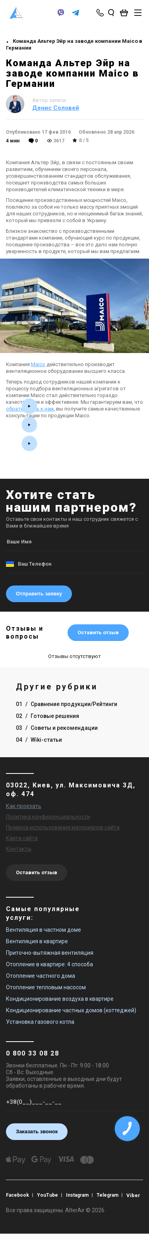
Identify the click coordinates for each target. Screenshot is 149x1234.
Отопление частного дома (40, 976)
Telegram (107, 1195)
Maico (38, 364)
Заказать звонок (37, 1131)
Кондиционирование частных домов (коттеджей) (71, 1010)
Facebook (17, 1195)
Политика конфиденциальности (48, 817)
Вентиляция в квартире (37, 941)
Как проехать (23, 806)
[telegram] (75, 16)
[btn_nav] (138, 13)
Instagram (77, 1195)
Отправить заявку (39, 594)
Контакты (18, 849)
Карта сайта (22, 838)
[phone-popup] (100, 13)
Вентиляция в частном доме (43, 930)
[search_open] (111, 13)
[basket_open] (126, 13)
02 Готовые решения (47, 716)
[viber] (60, 16)
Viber (133, 1195)
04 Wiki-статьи (39, 740)
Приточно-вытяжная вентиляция (49, 953)
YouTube (47, 1195)
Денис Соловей (55, 107)
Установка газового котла (40, 1022)
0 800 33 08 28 (32, 1053)
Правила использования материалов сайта (63, 827)
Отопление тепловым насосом (46, 987)
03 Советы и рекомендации (57, 728)
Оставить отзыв (98, 632)
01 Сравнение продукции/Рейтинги (66, 704)
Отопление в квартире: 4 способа (49, 964)
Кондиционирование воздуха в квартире (60, 999)
